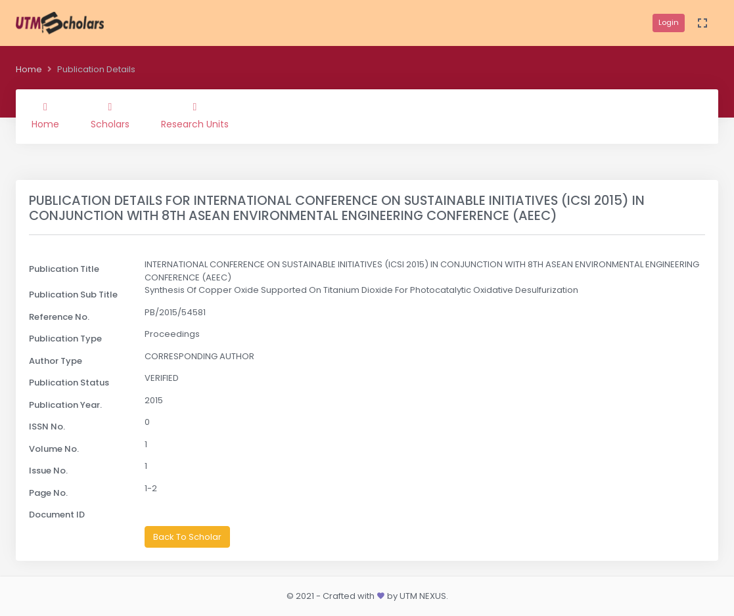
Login (668, 22)
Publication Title (64, 269)
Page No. (48, 493)
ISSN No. (47, 426)
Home (29, 69)
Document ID (57, 514)
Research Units (195, 116)
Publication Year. (65, 405)
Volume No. (54, 449)
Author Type (55, 361)
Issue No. (48, 470)
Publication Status (69, 382)
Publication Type (65, 338)
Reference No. (59, 317)
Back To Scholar (187, 537)
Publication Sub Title (73, 294)
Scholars (110, 116)
